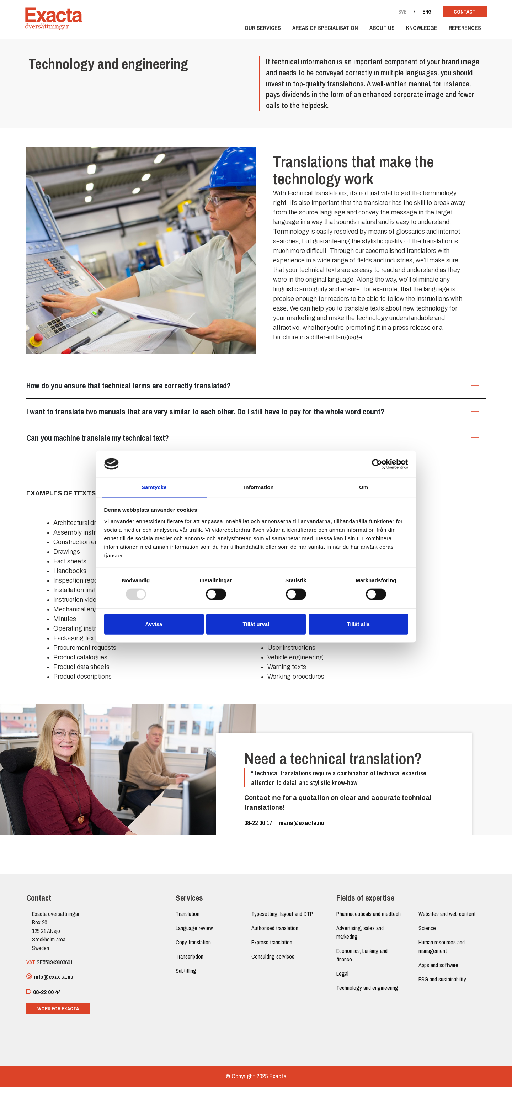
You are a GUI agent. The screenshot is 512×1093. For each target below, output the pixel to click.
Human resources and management (440, 951)
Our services (259, 29)
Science (425, 933)
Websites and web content (445, 919)
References (462, 29)
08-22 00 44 (45, 997)
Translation (188, 919)
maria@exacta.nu (301, 827)
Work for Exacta (60, 1014)
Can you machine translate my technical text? (99, 439)
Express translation (271, 956)
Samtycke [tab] (154, 487)
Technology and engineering (367, 993)
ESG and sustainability (441, 984)
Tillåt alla (358, 624)
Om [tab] (363, 487)
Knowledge (418, 29)
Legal (342, 978)
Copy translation (194, 947)
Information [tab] (259, 487)
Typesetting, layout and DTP (276, 923)
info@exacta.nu (52, 981)
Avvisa (153, 624)
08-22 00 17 (258, 827)
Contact (461, 12)
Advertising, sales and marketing (359, 937)
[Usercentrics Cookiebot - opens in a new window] (377, 463)
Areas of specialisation (322, 29)
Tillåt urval (256, 624)
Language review (194, 933)
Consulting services (272, 970)
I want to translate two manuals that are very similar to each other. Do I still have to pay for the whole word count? (207, 413)
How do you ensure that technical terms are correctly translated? (130, 387)
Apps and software (437, 970)
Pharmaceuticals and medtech (368, 919)
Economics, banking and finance (361, 960)
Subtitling (186, 976)
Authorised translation (274, 941)
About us (378, 29)
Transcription (190, 961)
